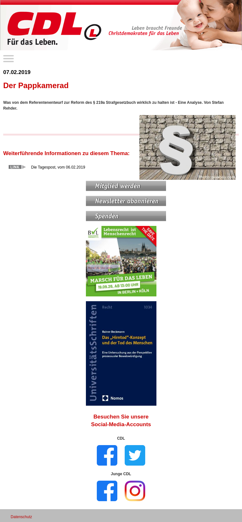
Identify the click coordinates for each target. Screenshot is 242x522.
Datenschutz (21, 517)
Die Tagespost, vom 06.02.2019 (58, 167)
